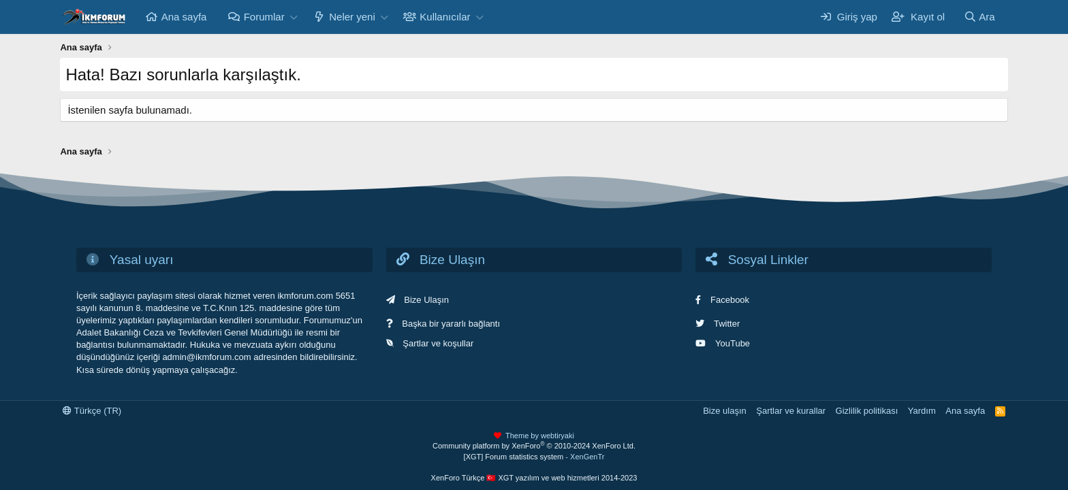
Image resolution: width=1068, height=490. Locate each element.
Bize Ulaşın (426, 300)
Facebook (729, 300)
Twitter (727, 323)
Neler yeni (352, 16)
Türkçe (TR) (92, 411)
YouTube (732, 343)
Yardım (922, 411)
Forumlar (264, 16)
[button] (294, 17)
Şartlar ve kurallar (791, 411)
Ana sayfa (184, 16)
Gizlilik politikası (867, 411)
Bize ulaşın (725, 411)
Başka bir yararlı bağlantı (451, 323)
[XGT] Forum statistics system (534, 457)
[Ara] (979, 17)
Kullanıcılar (445, 16)
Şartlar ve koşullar (438, 343)
